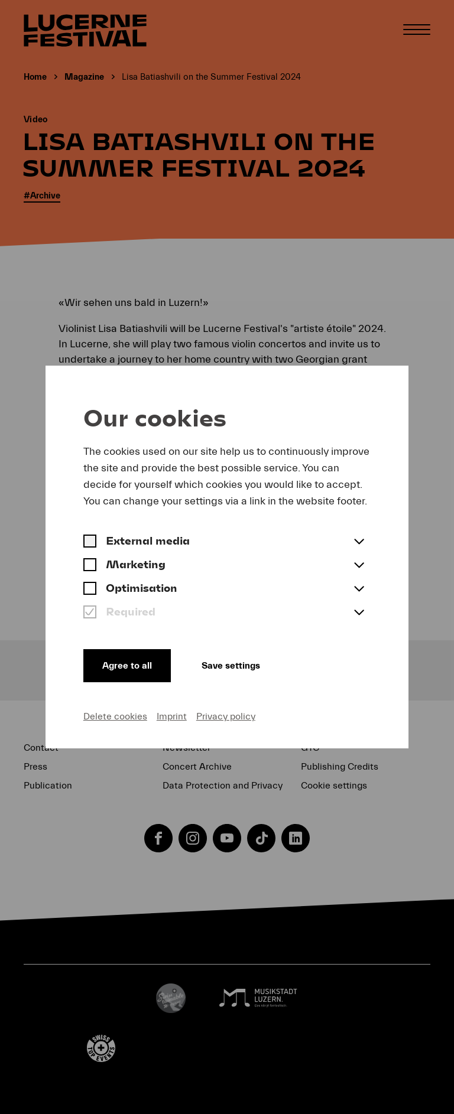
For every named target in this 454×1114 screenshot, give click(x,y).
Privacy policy (225, 716)
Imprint (172, 716)
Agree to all (127, 665)
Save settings (231, 665)
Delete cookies (115, 716)
